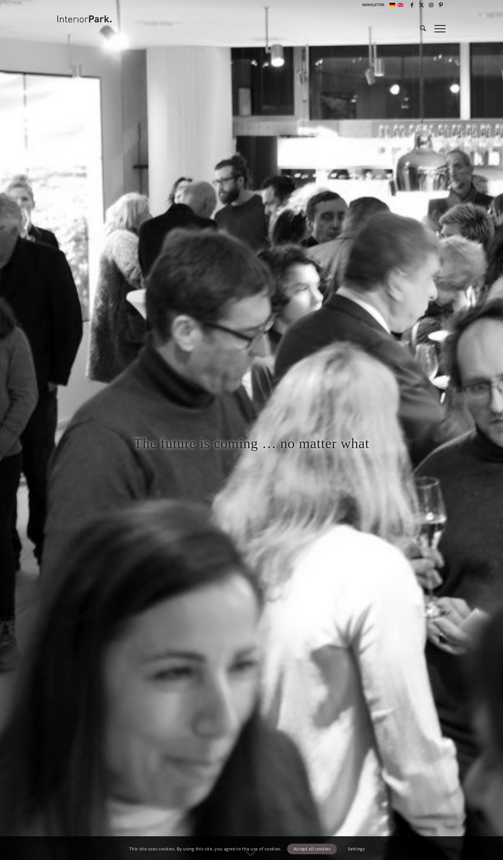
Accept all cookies (312, 849)
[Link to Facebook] (411, 5)
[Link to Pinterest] (441, 5)
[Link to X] (421, 5)
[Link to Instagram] (431, 5)
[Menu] (438, 28)
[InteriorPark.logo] (84, 33)
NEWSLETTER (373, 4)
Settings (356, 849)
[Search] (423, 28)
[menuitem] (371, 4)
